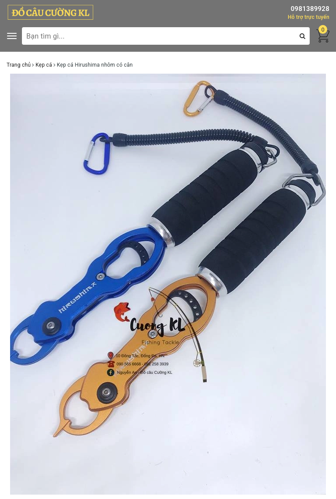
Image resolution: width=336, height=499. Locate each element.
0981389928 (310, 9)
